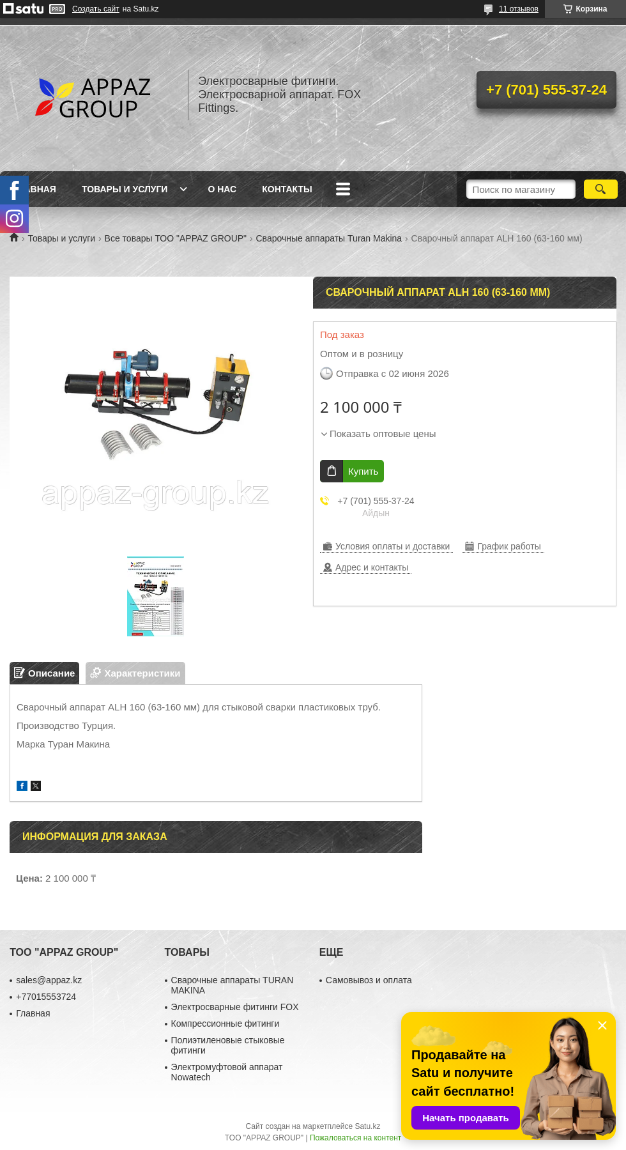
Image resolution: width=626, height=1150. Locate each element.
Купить (363, 471)
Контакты (287, 189)
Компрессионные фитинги (225, 1023)
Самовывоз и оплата (369, 980)
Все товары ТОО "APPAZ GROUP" (176, 238)
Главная (34, 189)
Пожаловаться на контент (355, 1137)
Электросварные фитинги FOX (235, 1007)
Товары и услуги (125, 189)
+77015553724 (46, 997)
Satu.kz (367, 1126)
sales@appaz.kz (49, 980)
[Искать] (601, 189)
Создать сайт (95, 8)
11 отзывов (518, 8)
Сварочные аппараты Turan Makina (329, 238)
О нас (222, 189)
